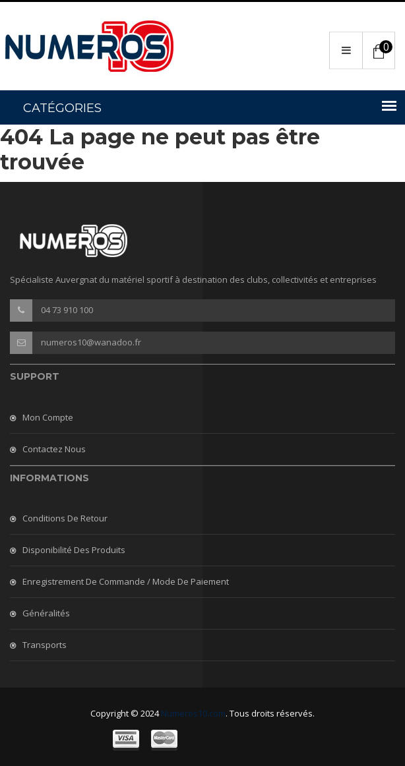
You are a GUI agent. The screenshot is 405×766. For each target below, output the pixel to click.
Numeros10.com (193, 713)
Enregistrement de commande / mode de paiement (125, 581)
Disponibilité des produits (73, 550)
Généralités (46, 613)
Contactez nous (54, 449)
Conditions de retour (65, 518)
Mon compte (47, 417)
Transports (44, 645)
